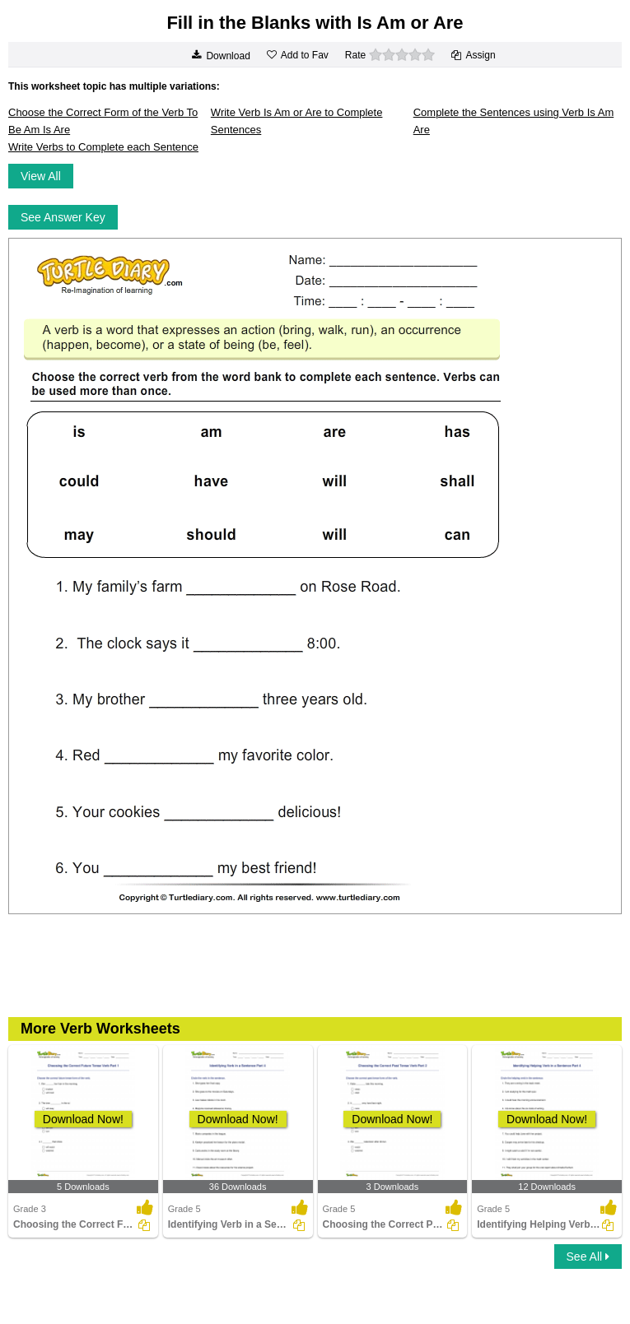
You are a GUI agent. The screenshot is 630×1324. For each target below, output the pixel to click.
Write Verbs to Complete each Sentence (103, 147)
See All (588, 1256)
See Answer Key (63, 217)
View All (41, 176)
